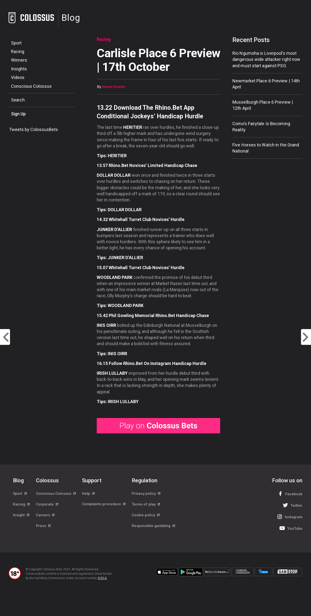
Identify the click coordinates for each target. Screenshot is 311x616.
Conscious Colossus (31, 86)
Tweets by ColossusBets (33, 129)
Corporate (47, 504)
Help (88, 493)
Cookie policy (146, 515)
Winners (19, 60)
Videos (17, 77)
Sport (16, 42)
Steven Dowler (113, 87)
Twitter (292, 505)
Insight (21, 515)
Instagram (289, 516)
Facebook (289, 493)
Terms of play (146, 504)
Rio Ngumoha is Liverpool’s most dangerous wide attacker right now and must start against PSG (266, 59)
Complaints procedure (104, 504)
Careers (45, 515)
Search (18, 99)
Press (43, 526)
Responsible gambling (154, 526)
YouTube (290, 528)
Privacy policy (146, 493)
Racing (17, 51)
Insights (19, 68)
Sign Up (18, 113)
